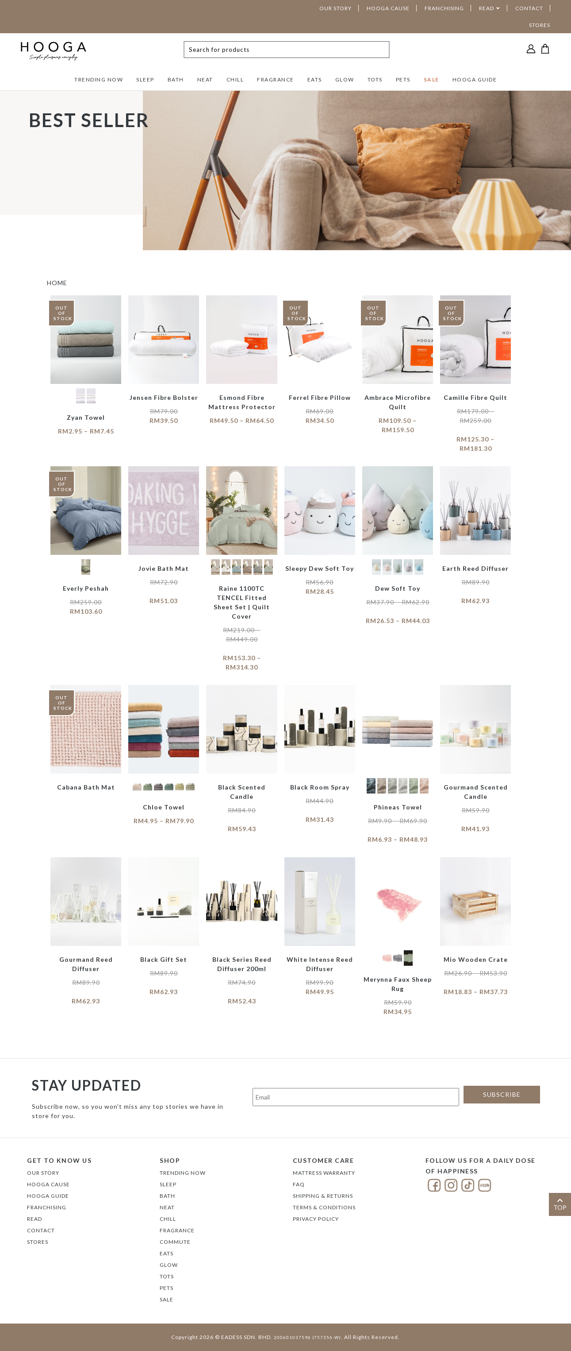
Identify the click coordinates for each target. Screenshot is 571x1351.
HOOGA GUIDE (474, 79)
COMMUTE (175, 1242)
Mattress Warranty (324, 1172)
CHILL (235, 79)
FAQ (299, 1184)
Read (34, 1219)
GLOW (344, 79)
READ (486, 8)
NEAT (205, 79)
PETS (403, 79)
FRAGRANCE (275, 79)
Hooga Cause (48, 1184)
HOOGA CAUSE (388, 8)
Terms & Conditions (324, 1207)
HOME (57, 282)
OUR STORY (335, 8)
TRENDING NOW (98, 79)
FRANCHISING (444, 8)
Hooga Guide (48, 1195)
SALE (431, 79)
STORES (539, 25)
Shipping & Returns (323, 1195)
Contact (41, 1230)
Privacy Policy (316, 1219)
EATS (314, 79)
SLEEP (145, 79)
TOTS (375, 79)
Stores (37, 1242)
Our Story (43, 1172)
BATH (176, 79)
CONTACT (529, 8)
